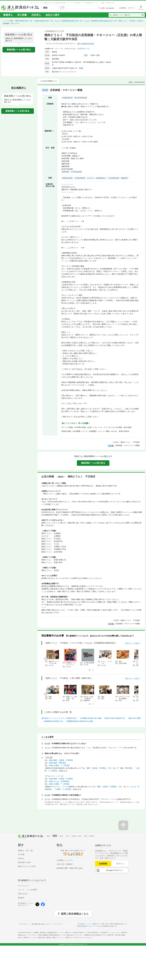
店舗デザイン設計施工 (78, 932)
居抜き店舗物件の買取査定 (55, 935)
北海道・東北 (76, 836)
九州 (67, 836)
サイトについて (23, 886)
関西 (11, 21)
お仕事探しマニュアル (65, 860)
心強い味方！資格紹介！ (65, 864)
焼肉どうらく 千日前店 (127, 21)
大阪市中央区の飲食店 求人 (115, 718)
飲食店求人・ (103, 932)
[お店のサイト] (83, 49)
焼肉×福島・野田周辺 (57, 763)
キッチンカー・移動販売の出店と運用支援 (91, 935)
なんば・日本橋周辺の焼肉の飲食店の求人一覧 (100, 21)
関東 (48, 836)
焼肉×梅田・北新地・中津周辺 (61, 760)
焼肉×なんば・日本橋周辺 (59, 781)
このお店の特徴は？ (47, 81)
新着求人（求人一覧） (26, 850)
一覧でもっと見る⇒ (132, 643)
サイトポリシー (24, 924)
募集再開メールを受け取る (19, 50)
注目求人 (36, 15)
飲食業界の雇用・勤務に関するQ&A (70, 868)
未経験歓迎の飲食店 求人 (54, 721)
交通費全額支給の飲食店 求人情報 (79, 721)
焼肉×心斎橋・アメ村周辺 (59, 765)
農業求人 (52, 937)
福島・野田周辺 (126, 768)
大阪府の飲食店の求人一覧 (43, 21)
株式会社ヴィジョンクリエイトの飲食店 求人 (59, 718)
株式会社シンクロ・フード (89, 926)
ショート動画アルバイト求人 (76, 937)
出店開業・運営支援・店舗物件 (48, 932)
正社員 (140, 21)
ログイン (120, 864)
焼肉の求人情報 (134, 718)
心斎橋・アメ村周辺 (63, 789)
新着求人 (8, 15)
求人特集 (22, 15)
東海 (61, 836)
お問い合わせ (23, 894)
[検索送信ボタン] (142, 15)
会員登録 (103, 864)
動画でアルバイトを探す (27, 866)
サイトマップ (57, 924)
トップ (5, 21)
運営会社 (21, 898)
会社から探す (52, 15)
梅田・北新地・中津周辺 (96, 768)
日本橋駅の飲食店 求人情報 (90, 718)
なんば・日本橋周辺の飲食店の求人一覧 (68, 21)
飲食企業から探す (24, 862)
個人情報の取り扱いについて (41, 924)
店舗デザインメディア (34, 937)
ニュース (21, 890)
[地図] (81, 68)
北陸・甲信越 (89, 836)
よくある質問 (32, 890)
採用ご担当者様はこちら (75, 913)
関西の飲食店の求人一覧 (23, 21)
